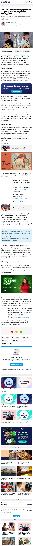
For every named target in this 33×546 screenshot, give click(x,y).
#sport (23, 340)
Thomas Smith (13, 22)
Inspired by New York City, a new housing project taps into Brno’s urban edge (8, 478)
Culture (18, 5)
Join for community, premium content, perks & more (16, 88)
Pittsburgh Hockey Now (21, 55)
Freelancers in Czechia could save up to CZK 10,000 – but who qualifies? (8, 533)
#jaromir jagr (15, 340)
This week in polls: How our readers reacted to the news (23, 389)
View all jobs (16, 516)
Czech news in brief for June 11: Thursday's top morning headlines (24, 422)
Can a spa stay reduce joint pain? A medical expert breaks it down (24, 478)
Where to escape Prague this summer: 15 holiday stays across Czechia (7, 462)
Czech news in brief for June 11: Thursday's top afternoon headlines (24, 406)
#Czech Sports (15, 337)
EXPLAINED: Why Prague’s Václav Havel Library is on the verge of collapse (7, 422)
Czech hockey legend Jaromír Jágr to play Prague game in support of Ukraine (20, 148)
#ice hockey (5, 340)
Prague (13, 5)
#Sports (4, 343)
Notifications (26, 51)
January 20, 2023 (25, 317)
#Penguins (16, 191)
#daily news (26, 337)
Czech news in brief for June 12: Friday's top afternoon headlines (8, 390)
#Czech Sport (5, 337)
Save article (18, 51)
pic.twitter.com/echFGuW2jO (16, 316)
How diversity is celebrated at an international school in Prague (8, 495)
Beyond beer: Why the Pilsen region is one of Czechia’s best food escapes (23, 462)
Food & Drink (25, 5)
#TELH (21, 314)
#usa (11, 343)
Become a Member (16, 91)
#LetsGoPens (18, 196)
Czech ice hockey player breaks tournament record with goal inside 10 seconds (20, 208)
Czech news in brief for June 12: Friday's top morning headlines (8, 405)
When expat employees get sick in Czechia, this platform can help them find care (24, 495)
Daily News (7, 5)
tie (22, 299)
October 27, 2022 (23, 201)
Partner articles (16, 447)
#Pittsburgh (24, 189)
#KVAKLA (16, 314)
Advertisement (29, 151)
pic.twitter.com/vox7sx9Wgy (20, 198)
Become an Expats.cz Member (16, 86)
